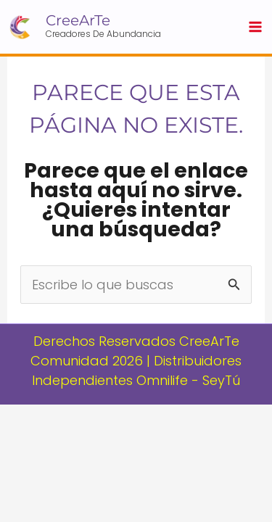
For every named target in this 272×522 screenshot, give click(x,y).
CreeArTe (78, 20)
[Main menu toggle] (255, 27)
